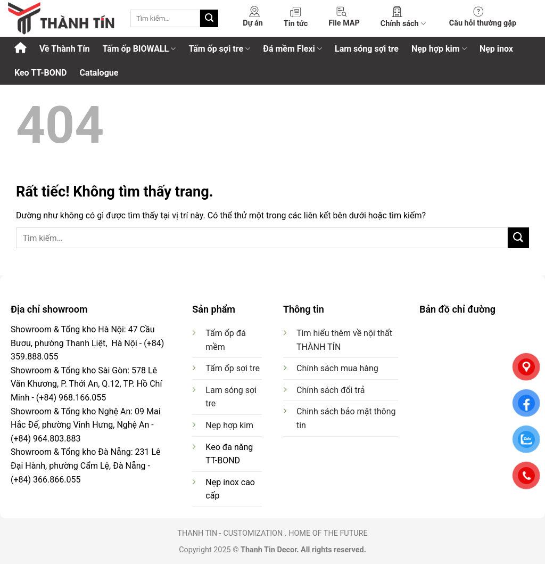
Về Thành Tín (64, 49)
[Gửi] (209, 19)
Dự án (252, 23)
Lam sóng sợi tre (367, 49)
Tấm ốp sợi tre (219, 49)
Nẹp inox (496, 49)
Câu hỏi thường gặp (482, 23)
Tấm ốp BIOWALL (139, 49)
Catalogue (98, 73)
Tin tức (296, 23)
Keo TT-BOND (40, 73)
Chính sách (403, 24)
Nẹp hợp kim (439, 49)
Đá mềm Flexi (292, 49)
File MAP (344, 23)
